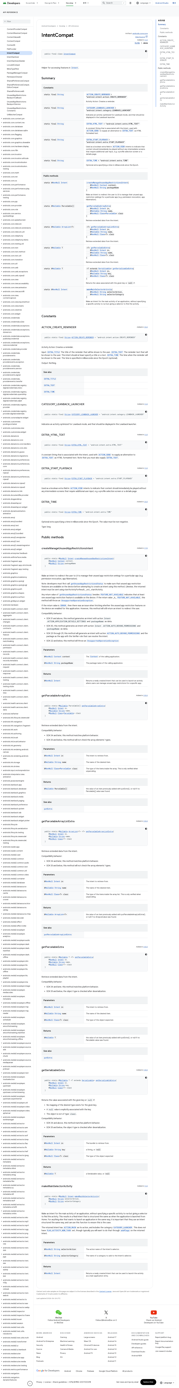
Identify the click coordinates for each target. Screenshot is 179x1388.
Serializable (104, 268)
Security (39, 1345)
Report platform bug (163, 1337)
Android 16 (112, 1341)
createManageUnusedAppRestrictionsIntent (107, 182)
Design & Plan (50, 3)
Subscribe (148, 1382)
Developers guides (139, 1344)
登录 (174, 3)
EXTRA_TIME (92, 160)
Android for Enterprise (45, 1341)
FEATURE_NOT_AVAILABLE (112, 594)
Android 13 (112, 1353)
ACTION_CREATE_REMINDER (98, 94)
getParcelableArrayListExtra (104, 227)
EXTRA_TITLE (54, 352)
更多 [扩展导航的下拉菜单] (85, 3)
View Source (140, 37)
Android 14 (112, 1349)
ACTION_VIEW (118, 146)
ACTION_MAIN (70, 1227)
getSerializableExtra (123, 268)
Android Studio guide (140, 1340)
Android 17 (112, 1337)
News (38, 1353)
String (60, 94)
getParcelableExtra (100, 248)
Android (39, 1337)
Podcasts (40, 1361)
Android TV (88, 1353)
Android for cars (90, 1349)
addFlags (125, 1230)
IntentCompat (70, 54)
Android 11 (112, 1361)
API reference (10, 12)
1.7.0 (146, 548)
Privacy (63, 1353)
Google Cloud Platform (108, 1371)
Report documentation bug (164, 1342)
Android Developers (49, 26)
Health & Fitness (66, 1345)
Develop (62, 26)
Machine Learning (67, 1341)
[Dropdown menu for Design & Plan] (59, 3)
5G (61, 1357)
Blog (38, 1357)
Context (103, 185)
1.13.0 (146, 1070)
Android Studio (162, 3)
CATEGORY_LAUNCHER (122, 1227)
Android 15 (112, 1345)
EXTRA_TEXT (128, 131)
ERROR (63, 605)
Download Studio (138, 1351)
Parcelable (111, 213)
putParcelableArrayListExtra (57, 934)
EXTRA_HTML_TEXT (95, 124)
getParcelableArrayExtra (98, 206)
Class (102, 213)
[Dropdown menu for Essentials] (38, 3)
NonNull (56, 182)
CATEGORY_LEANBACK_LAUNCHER (100, 108)
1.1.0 (146, 40)
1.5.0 (146, 327)
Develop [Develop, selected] (69, 3)
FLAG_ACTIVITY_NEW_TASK (59, 1230)
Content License (105, 1291)
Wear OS (87, 1341)
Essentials (30, 3)
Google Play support (163, 1347)
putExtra (48, 809)
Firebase (90, 1371)
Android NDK (137, 1355)
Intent (74, 68)
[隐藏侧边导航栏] (29, 1383)
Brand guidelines (60, 1382)
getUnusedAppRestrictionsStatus (87, 583)
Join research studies (163, 1351)
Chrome (79, 1371)
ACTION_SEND (93, 131)
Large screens (89, 1337)
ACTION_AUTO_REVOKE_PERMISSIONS (123, 633)
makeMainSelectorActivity (99, 289)
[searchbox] (16, 21)
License (48, 1382)
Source (39, 1349)
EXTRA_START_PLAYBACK (97, 139)
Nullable (56, 206)
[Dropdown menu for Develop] (76, 3)
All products (127, 1371)
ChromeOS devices (91, 1345)
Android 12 (112, 1357)
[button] (16, 119)
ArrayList (66, 227)
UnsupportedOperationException (77, 600)
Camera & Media (66, 1349)
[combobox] (113, 3)
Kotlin (137, 43)
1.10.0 (145, 695)
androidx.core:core (140, 33)
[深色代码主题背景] (146, 51)
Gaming (63, 1337)
